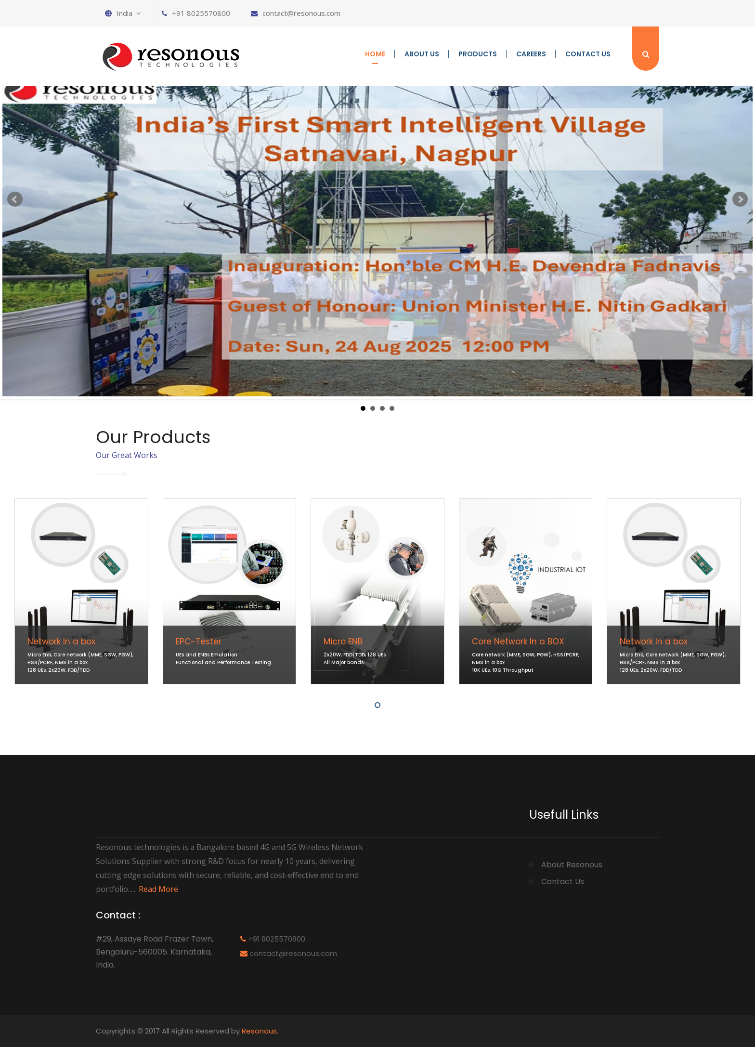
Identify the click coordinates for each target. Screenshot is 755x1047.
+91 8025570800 (196, 13)
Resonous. (260, 1031)
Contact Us (588, 54)
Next (740, 199)
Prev (15, 199)
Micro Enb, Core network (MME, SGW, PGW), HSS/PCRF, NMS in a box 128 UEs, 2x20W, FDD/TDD (80, 662)
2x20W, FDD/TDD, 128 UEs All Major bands (355, 658)
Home (375, 54)
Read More (158, 889)
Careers (531, 54)
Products (477, 54)
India (123, 13)
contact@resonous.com (295, 13)
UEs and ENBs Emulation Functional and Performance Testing (223, 658)
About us (421, 54)
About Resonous (571, 864)
